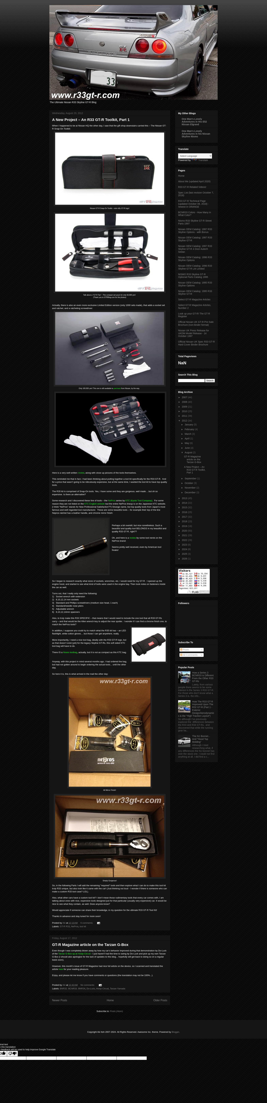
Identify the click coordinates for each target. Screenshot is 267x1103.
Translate (199, 160)
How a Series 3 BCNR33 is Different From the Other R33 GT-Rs (203, 677)
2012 (185, 420)
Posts (184, 649)
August (189, 452)
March (188, 434)
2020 (185, 530)
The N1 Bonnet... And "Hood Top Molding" (201, 739)
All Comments (189, 655)
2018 (185, 521)
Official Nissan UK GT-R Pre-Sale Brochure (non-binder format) (196, 323)
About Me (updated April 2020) (194, 181)
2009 (185, 406)
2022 (185, 540)
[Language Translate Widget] (195, 156)
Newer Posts (59, 1000)
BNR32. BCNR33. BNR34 (72, 988)
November (190, 487)
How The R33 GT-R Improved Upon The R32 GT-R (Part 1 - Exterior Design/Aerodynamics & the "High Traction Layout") (196, 708)
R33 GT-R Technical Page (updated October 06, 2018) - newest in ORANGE (193, 204)
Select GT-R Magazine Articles (194, 299)
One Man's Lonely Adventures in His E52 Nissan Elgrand (194, 122)
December (190, 492)
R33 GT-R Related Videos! (192, 187)
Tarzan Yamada (117, 988)
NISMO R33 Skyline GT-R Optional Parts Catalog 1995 (193, 276)
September (191, 478)
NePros (74, 926)
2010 (185, 411)
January (189, 424)
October (189, 483)
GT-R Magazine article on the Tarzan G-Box (90, 945)
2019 (185, 526)
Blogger (175, 1032)
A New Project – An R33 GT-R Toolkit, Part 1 (91, 120)
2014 (185, 502)
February (190, 429)
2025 (185, 554)
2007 (185, 397)
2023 (185, 544)
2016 (185, 512)
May (187, 443)
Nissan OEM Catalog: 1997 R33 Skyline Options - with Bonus (195, 230)
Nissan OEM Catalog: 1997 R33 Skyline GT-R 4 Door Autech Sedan (195, 249)
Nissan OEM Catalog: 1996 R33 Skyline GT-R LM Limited (195, 267)
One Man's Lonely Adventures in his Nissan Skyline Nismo (196, 134)
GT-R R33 (65, 926)
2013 (185, 498)
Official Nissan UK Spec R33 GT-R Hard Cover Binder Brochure (196, 343)
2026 (185, 558)
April (187, 438)
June (187, 448)
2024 (185, 549)
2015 (185, 507)
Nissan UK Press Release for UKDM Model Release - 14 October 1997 (193, 333)
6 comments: (87, 923)
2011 (185, 416)
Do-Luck (91, 988)
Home (110, 1000)
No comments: (88, 985)
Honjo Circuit (102, 988)
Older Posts (160, 1000)
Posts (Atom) (116, 1011)
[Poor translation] (12, 1053)
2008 (185, 402)
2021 (185, 535)
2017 (185, 516)
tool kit (83, 926)
